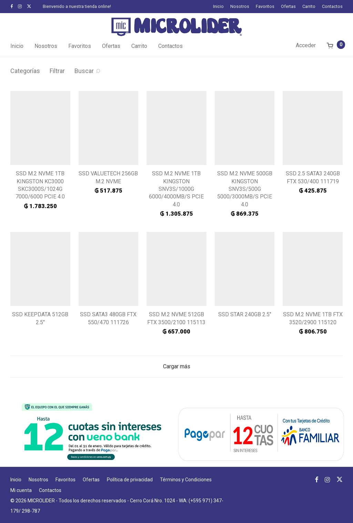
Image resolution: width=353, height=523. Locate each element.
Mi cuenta (21, 490)
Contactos (332, 6)
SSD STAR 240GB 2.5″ (244, 314)
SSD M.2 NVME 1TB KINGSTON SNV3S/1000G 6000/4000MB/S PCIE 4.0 (176, 189)
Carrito (308, 6)
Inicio (218, 6)
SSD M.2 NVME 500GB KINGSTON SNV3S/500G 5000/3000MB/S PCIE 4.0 (244, 189)
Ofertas (288, 6)
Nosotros (239, 6)
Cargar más (176, 366)
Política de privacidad (130, 479)
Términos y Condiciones (186, 479)
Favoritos (265, 6)
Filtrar (57, 70)
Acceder (306, 45)
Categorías (25, 70)
